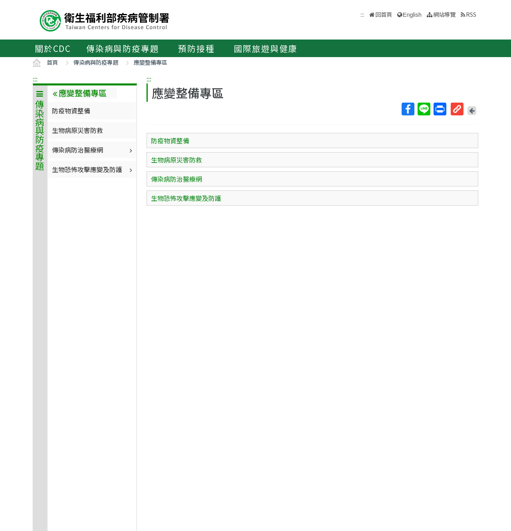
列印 (439, 109)
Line (423, 109)
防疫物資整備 (71, 110)
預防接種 (196, 48)
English (412, 15)
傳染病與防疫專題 (122, 48)
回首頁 (383, 14)
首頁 (52, 62)
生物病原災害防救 (77, 130)
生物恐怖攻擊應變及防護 (93, 169)
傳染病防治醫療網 (93, 150)
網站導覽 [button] (444, 14)
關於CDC (53, 48)
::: (35, 78)
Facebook (407, 109)
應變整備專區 (150, 62)
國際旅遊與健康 (266, 48)
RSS (471, 14)
